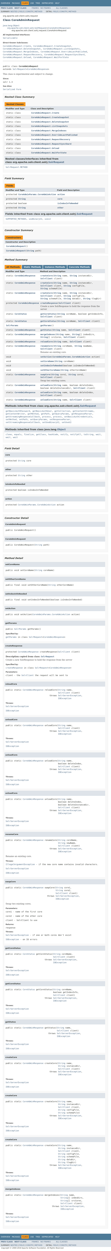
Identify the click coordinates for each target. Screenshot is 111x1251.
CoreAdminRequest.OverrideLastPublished (64, 52)
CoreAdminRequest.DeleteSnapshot (22, 49)
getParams (45, 325)
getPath (45, 414)
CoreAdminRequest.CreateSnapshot (52, 46)
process (46, 417)
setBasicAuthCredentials (78, 417)
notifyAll (75, 434)
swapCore (45, 374)
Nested (13, 12)
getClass (41, 434)
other (61, 208)
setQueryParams (38, 419)
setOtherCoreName (50, 370)
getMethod (33, 414)
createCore (46, 276)
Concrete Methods (79, 267)
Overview (5, 3)
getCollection (62, 411)
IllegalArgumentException (20, 864)
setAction (45, 357)
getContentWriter (15, 414)
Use (32, 3)
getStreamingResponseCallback (23, 417)
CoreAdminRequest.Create (17, 46)
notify (64, 434)
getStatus (45, 330)
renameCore (46, 346)
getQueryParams (60, 414)
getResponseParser (81, 414)
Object (61, 429)
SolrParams (12, 325)
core (60, 199)
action (61, 194)
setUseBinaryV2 (50, 422)
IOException (64, 698)
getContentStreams (83, 411)
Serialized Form (12, 89)
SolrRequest (19, 69)
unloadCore (46, 385)
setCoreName (47, 361)
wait (98, 434)
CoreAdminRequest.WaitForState (51, 57)
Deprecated (47, 3)
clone (9, 434)
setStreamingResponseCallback (23, 422)
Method (38, 12)
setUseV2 (66, 422)
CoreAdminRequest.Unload (17, 57)
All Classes (61, 8)
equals (18, 434)
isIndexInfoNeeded (68, 203)
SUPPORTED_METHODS (16, 219)
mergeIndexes (47, 334)
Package (16, 3)
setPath (23, 419)
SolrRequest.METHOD (17, 167)
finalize (29, 434)
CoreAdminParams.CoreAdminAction (37, 194)
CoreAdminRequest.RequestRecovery (22, 54)
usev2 (48, 219)
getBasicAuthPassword (18, 411)
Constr (29, 12)
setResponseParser (59, 419)
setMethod (11, 419)
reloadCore (46, 341)
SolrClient (46, 278)
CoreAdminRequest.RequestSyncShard (64, 54)
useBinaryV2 (35, 219)
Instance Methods (55, 267)
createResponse (49, 303)
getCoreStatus (48, 314)
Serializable (10, 38)
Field (21, 12)
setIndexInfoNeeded (51, 365)
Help (57, 3)
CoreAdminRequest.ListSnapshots (61, 49)
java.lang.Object (11, 25)
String (22, 199)
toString (88, 434)
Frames (35, 8)
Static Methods (32, 267)
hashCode (53, 434)
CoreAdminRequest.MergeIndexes (20, 52)
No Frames (45, 8)
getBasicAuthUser (42, 411)
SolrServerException (69, 695)
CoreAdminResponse (58, 28)
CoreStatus (21, 314)
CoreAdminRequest (16, 246)
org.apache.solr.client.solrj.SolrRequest (27, 28)
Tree (38, 3)
